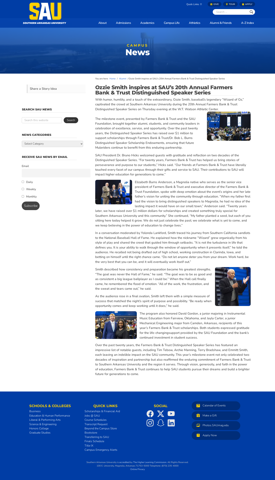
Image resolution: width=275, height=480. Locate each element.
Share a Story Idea (43, 89)
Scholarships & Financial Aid (102, 411)
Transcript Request (96, 424)
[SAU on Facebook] (150, 413)
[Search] (230, 12)
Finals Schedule (94, 441)
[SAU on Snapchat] (160, 422)
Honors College (39, 428)
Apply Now (206, 435)
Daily (27, 182)
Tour (230, 4)
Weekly (29, 189)
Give (214, 4)
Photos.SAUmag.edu (212, 425)
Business (35, 411)
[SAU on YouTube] (171, 413)
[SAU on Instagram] (150, 422)
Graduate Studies (40, 433)
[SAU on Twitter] (160, 413)
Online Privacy (137, 469)
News (137, 51)
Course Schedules (96, 420)
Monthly (29, 197)
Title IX (89, 446)
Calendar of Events (210, 405)
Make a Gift (206, 415)
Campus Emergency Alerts (101, 450)
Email (25, 166)
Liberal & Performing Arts (45, 420)
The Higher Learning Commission (149, 462)
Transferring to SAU (97, 437)
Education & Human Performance (49, 416)
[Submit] (251, 12)
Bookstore (91, 433)
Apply (247, 4)
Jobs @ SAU (92, 416)
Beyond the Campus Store (101, 428)
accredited (124, 462)
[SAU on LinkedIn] (171, 422)
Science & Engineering (42, 424)
